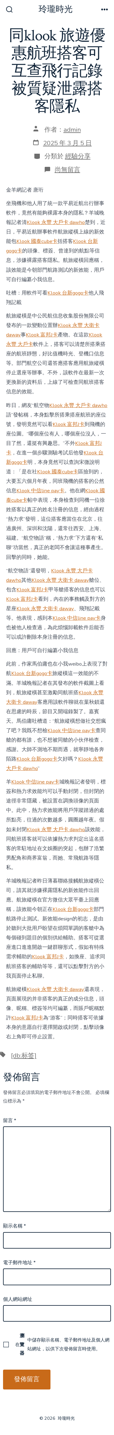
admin (72, 129)
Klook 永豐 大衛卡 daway (60, 580)
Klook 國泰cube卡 (36, 241)
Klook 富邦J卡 (42, 334)
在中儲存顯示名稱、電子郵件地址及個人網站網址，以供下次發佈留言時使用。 (62, 1344)
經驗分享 (78, 156)
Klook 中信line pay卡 (40, 490)
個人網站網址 (17, 1299)
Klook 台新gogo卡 (67, 292)
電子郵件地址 (19, 1262)
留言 (9, 1120)
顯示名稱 (14, 1226)
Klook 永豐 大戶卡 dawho (56, 222)
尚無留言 (67, 169)
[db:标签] (23, 1055)
